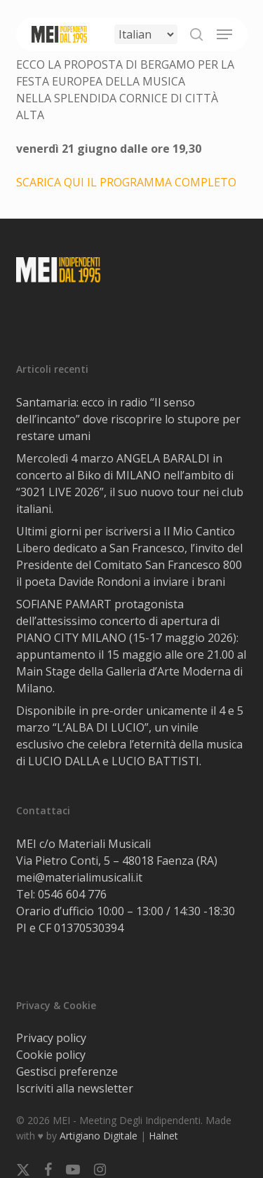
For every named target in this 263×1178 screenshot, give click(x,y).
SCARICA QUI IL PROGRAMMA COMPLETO (126, 182)
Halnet (163, 1135)
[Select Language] (145, 34)
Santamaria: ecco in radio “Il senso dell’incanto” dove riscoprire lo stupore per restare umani (128, 419)
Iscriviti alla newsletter (74, 1088)
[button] (224, 34)
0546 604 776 (72, 894)
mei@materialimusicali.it (79, 877)
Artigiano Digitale (98, 1135)
